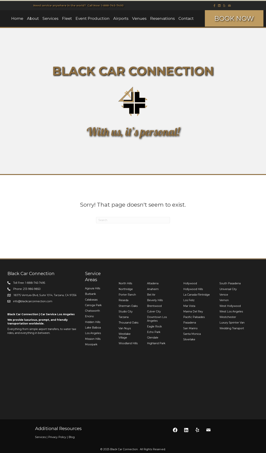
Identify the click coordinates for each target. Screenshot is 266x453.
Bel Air (151, 294)
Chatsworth (92, 310)
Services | (41, 437)
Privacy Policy (58, 437)
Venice (223, 294)
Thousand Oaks (128, 322)
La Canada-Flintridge (196, 294)
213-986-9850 (32, 289)
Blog (72, 437)
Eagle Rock (154, 326)
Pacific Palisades (194, 317)
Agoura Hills (92, 288)
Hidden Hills (92, 322)
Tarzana (124, 317)
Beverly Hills (155, 300)
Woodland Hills (128, 343)
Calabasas (91, 299)
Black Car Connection (124, 449)
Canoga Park (93, 305)
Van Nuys (125, 328)
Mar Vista (189, 306)
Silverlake (189, 339)
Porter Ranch (127, 294)
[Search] (133, 220)
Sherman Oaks (128, 306)
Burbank (90, 294)
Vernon (224, 300)
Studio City (126, 311)
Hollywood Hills (193, 289)
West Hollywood (230, 306)
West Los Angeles (231, 311)
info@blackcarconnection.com (32, 301)
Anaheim (153, 289)
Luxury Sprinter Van (232, 322)
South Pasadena (230, 283)
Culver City (154, 311)
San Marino (190, 328)
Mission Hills (92, 339)
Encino (89, 316)
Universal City (228, 289)
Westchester (227, 317)
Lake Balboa (93, 327)
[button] (175, 430)
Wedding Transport (231, 328)
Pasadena (189, 322)
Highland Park (156, 343)
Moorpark (91, 344)
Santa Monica (192, 334)
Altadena (152, 283)
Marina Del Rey (193, 311)
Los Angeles (93, 333)
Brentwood (154, 306)
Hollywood (190, 283)
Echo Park (153, 332)
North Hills (125, 283)
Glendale (152, 337)
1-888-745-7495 (112, 5)
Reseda (123, 300)
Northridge (126, 289)
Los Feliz (189, 300)
